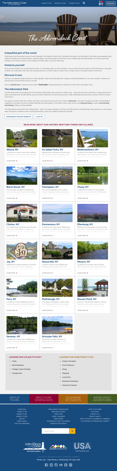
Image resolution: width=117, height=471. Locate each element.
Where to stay (60, 3)
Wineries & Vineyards (69, 385)
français (110, 3)
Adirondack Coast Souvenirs (58, 421)
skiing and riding (86, 103)
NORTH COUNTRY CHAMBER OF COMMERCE (95, 419)
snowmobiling (104, 103)
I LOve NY (39, 117)
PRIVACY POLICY (95, 416)
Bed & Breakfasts (18, 365)
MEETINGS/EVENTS (58, 411)
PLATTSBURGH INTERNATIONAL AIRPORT (95, 421)
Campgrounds (17, 373)
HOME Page (22, 409)
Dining (64, 369)
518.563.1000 (15, 85)
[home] (13, 3)
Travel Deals (22, 421)
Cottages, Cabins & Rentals (21, 369)
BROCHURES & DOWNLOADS (58, 409)
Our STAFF (95, 411)
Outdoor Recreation (69, 361)
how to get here (95, 409)
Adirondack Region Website (18, 117)
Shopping (65, 373)
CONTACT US (95, 414)
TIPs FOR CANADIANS (22, 423)
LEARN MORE (10, 161)
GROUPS (22, 419)
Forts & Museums (68, 365)
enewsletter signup (58, 423)
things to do (46, 3)
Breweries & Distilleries (70, 381)
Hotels (14, 361)
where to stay (22, 416)
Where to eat (22, 414)
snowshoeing (9, 105)
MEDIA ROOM (58, 419)
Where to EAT (74, 3)
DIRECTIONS (58, 414)
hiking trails (73, 101)
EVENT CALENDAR (58, 416)
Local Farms (66, 377)
